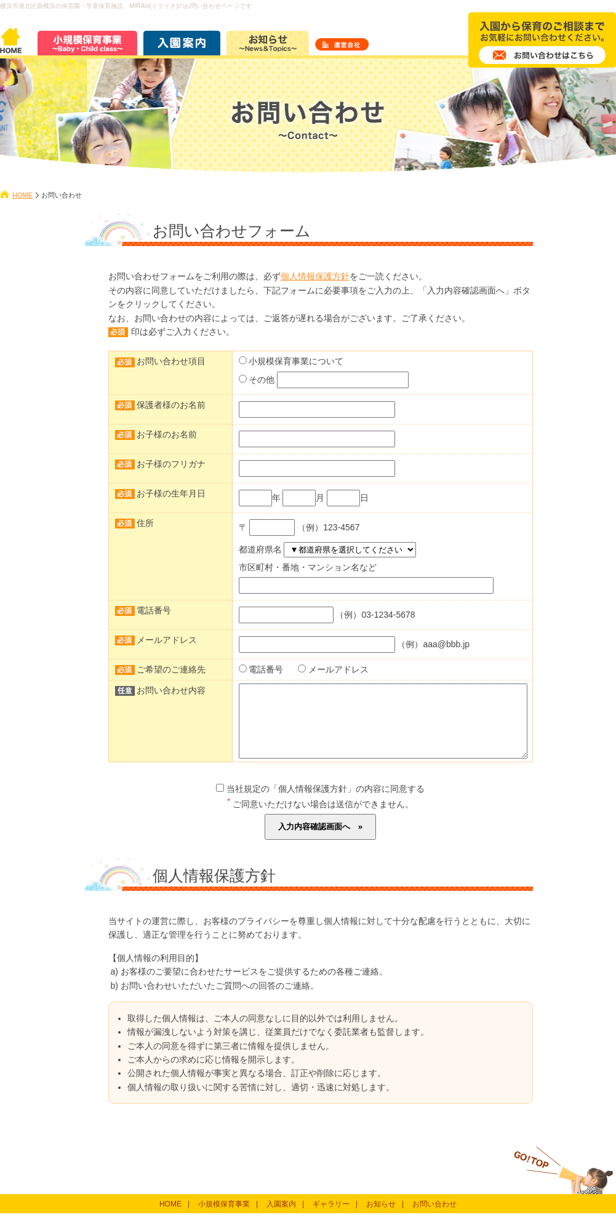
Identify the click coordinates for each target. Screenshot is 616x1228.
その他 (261, 380)
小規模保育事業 (224, 1218)
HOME (22, 195)
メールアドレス (338, 669)
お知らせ (381, 1218)
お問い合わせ (434, 1218)
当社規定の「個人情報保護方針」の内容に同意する (320, 803)
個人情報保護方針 (315, 276)
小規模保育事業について (296, 361)
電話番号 (266, 669)
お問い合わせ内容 (171, 690)
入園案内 (281, 1218)
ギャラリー (331, 1218)
